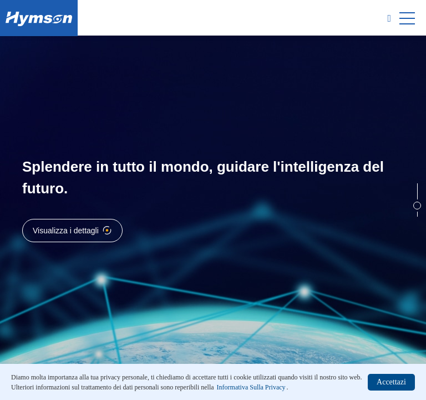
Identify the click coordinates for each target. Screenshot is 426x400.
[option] (213, 200)
